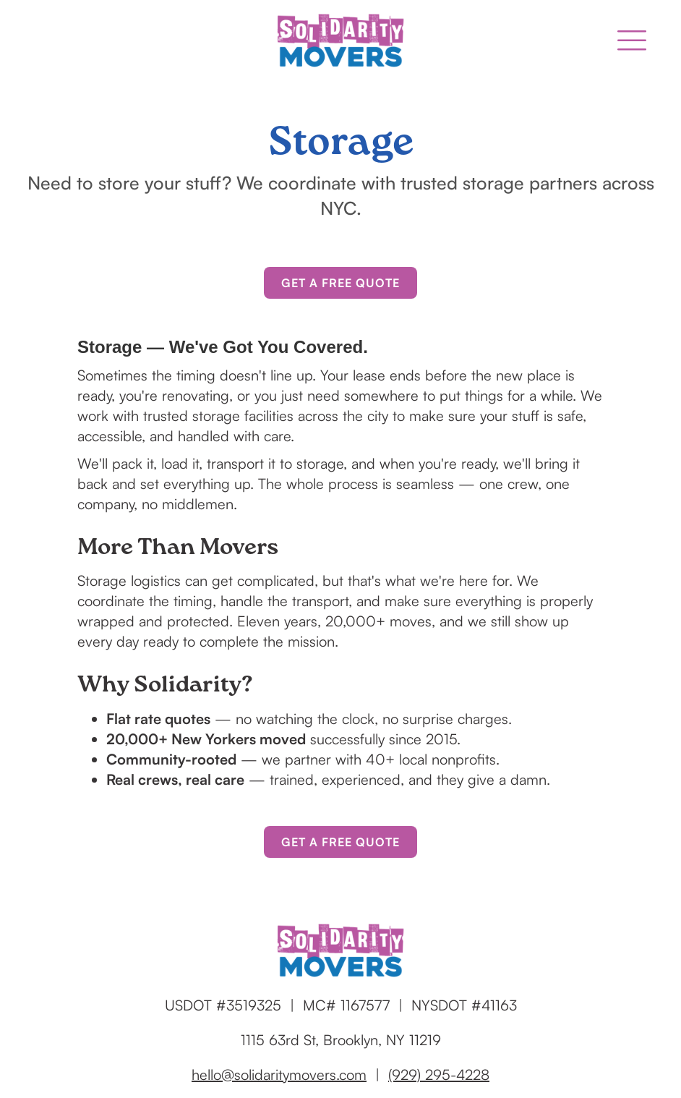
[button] (631, 40)
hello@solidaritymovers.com (279, 1074)
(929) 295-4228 (438, 1074)
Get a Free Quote (340, 283)
